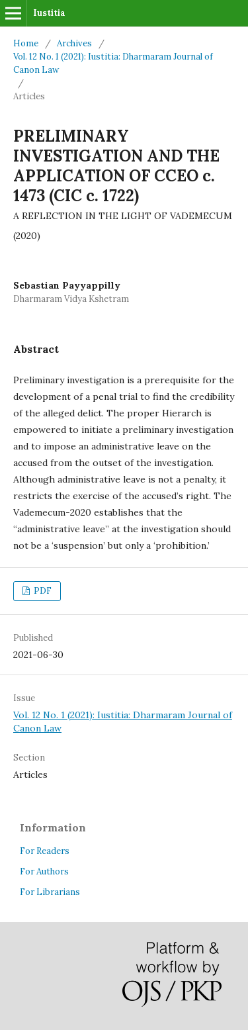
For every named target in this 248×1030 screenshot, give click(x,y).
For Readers (44, 851)
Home (25, 43)
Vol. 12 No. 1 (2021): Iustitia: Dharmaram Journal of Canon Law (113, 63)
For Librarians (50, 892)
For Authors (44, 871)
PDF (42, 590)
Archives (74, 43)
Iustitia (49, 13)
